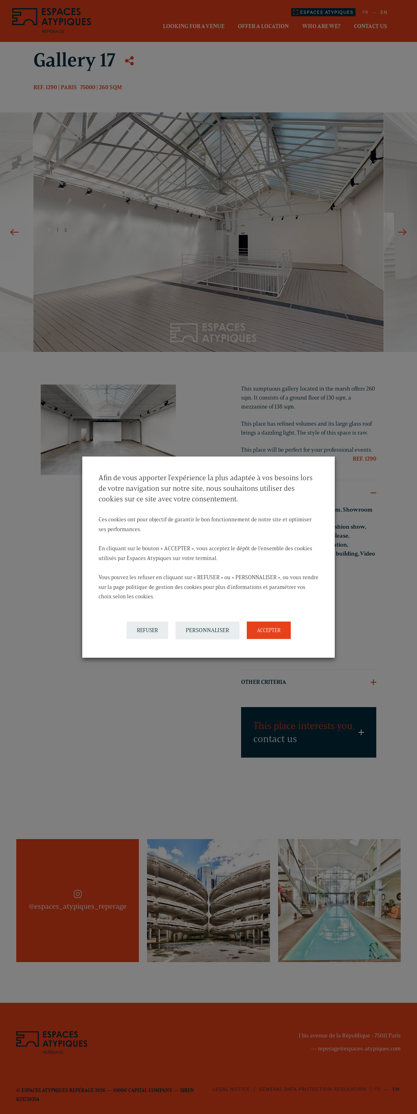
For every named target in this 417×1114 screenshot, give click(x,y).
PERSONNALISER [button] (207, 630)
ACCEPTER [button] (269, 630)
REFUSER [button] (147, 630)
